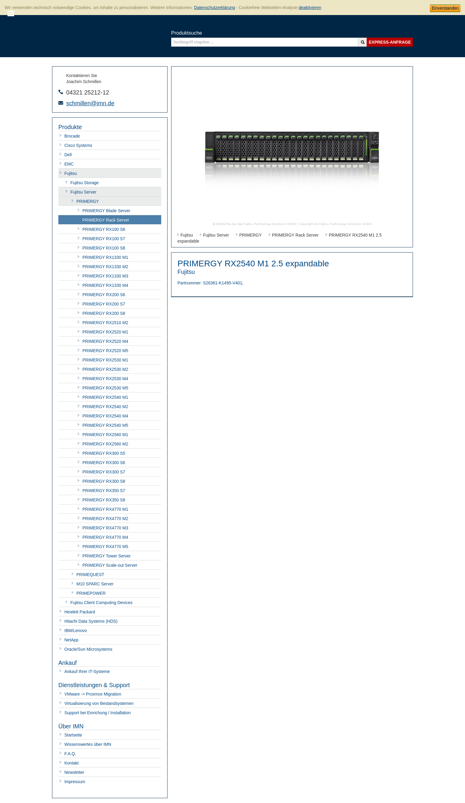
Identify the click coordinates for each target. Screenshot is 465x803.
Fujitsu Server (83, 192)
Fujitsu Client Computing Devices (101, 602)
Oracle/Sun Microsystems (88, 649)
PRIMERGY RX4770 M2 (105, 518)
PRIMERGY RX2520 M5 (105, 350)
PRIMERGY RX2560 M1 (105, 434)
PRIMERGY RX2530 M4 (105, 378)
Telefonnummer (60, 91)
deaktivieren (310, 7)
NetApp (71, 639)
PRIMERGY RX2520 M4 (105, 341)
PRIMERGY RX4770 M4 (105, 537)
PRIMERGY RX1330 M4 (105, 285)
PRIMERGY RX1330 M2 (105, 266)
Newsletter (74, 772)
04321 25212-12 (87, 92)
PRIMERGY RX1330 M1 (105, 257)
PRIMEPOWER (91, 593)
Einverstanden (445, 8)
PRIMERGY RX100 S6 (103, 229)
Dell (68, 154)
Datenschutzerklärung (214, 7)
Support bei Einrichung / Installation (97, 712)
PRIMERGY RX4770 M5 (105, 546)
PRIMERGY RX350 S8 (103, 500)
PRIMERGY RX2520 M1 (105, 332)
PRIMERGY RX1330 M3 (105, 276)
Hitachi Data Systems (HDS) (91, 621)
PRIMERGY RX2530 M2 (105, 369)
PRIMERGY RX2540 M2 (105, 406)
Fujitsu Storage (84, 182)
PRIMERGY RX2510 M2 (105, 322)
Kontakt (71, 763)
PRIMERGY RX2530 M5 (105, 388)
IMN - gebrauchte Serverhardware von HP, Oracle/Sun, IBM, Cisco (76, 35)
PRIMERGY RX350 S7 (103, 490)
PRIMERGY (87, 201)
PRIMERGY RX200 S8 (103, 313)
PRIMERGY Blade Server (106, 210)
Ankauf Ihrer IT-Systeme (87, 671)
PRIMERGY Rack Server (105, 220)
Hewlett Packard (79, 611)
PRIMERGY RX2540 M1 (105, 397)
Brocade (72, 136)
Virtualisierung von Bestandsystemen (99, 703)
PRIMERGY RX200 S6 (103, 294)
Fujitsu (70, 173)
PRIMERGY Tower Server (106, 555)
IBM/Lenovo (75, 630)
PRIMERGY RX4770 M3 (105, 528)
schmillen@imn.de (90, 103)
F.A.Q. (70, 753)
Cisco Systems (78, 145)
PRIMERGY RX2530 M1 (105, 360)
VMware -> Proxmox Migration (92, 694)
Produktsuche (186, 33)
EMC (69, 164)
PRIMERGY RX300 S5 (103, 453)
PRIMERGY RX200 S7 (103, 304)
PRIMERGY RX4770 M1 (105, 509)
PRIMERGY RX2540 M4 (105, 416)
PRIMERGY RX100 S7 (103, 238)
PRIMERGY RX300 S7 (103, 472)
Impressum (74, 781)
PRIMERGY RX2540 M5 (105, 425)
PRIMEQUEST (90, 574)
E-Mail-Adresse (60, 103)
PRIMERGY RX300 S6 (103, 462)
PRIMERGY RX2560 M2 (105, 444)
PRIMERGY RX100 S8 (103, 248)
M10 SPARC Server (94, 583)
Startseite (73, 735)
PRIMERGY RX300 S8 (103, 481)
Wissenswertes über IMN (87, 744)
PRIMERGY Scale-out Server (109, 565)
